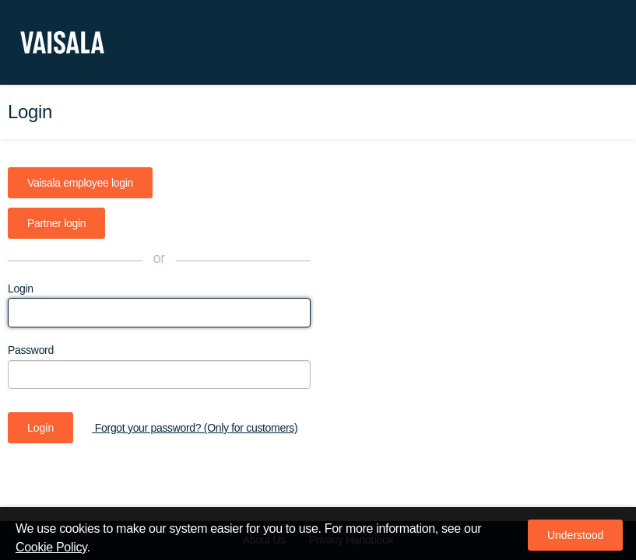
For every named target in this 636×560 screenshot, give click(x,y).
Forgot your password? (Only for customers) (194, 428)
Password (31, 350)
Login (20, 288)
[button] (575, 535)
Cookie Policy (51, 547)
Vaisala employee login (80, 183)
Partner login (56, 223)
